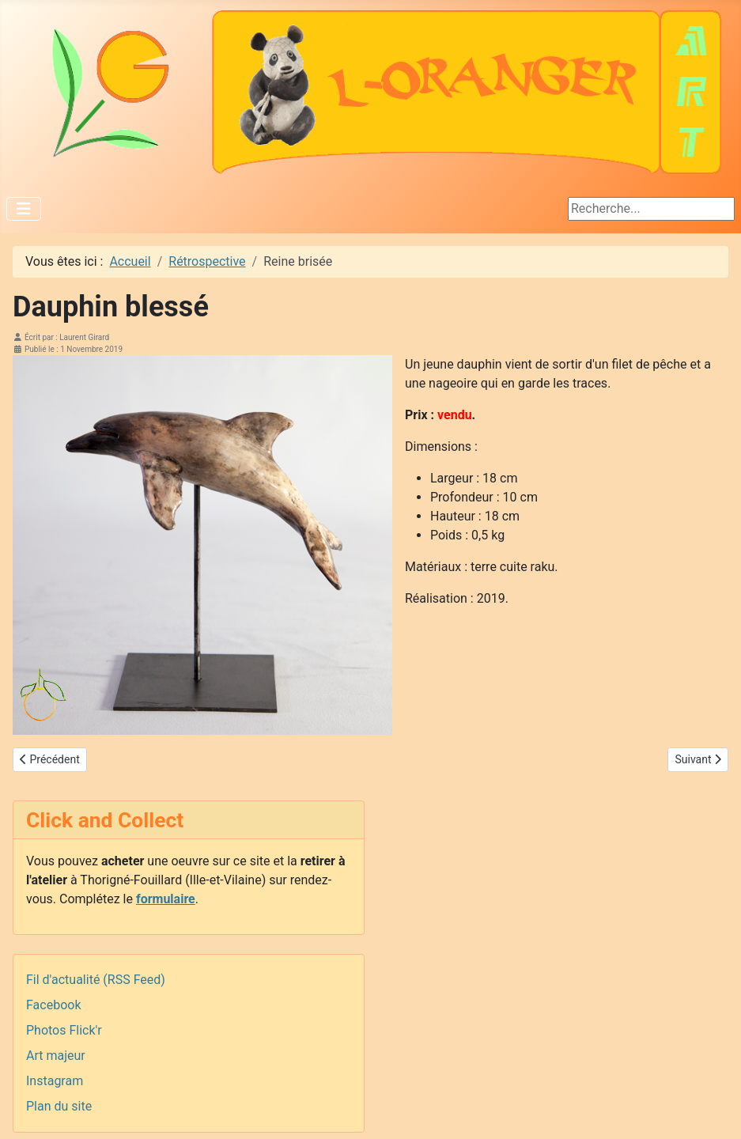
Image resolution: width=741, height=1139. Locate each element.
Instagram (54, 1080)
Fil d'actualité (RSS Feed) (95, 979)
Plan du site (59, 1106)
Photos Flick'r (64, 1030)
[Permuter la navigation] (23, 209)
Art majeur (55, 1055)
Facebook (53, 1004)
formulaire (165, 898)
